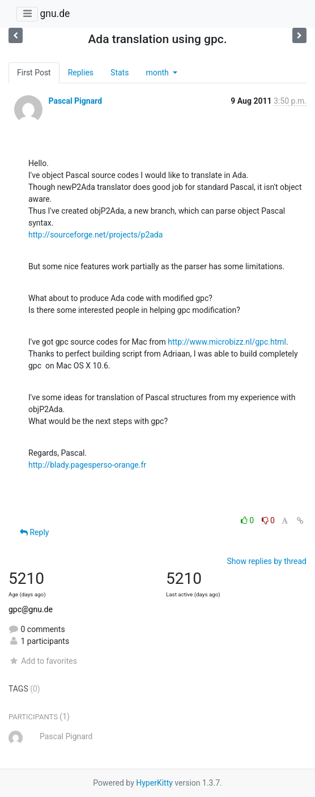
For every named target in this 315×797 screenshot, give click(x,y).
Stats (119, 72)
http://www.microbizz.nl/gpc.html (227, 341)
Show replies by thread (267, 561)
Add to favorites (42, 660)
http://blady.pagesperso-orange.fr (87, 464)
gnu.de (55, 13)
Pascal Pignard (75, 100)
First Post (34, 72)
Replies (80, 72)
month (158, 72)
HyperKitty (154, 782)
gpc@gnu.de (30, 609)
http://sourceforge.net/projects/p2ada (95, 234)
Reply (34, 532)
